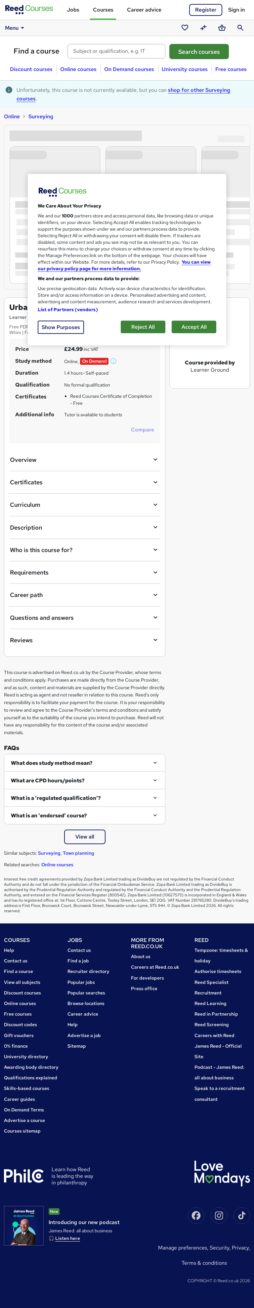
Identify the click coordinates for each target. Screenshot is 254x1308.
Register (205, 9)
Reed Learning (210, 1003)
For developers (147, 978)
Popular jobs (81, 982)
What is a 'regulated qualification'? (56, 798)
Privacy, (241, 1247)
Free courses (231, 69)
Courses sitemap (22, 1131)
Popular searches (86, 993)
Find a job (78, 961)
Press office (144, 988)
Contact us (15, 961)
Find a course (37, 51)
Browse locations (86, 1003)
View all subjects (22, 982)
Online (12, 116)
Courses (103, 9)
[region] (127, 259)
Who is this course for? (84, 550)
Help (9, 950)
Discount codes (20, 1025)
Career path (84, 595)
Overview (84, 460)
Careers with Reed (214, 1035)
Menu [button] (15, 28)
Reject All (143, 326)
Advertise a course (24, 1120)
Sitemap (76, 1046)
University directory (26, 1057)
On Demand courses (129, 69)
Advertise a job (84, 1035)
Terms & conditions (204, 1262)
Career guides (19, 1099)
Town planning (78, 853)
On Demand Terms (24, 1110)
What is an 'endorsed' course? (49, 815)
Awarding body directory (31, 1067)
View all (84, 836)
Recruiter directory (88, 971)
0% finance (16, 1046)
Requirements (84, 573)
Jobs (73, 9)
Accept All (194, 326)
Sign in (236, 9)
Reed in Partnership (216, 1014)
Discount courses (31, 69)
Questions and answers (84, 617)
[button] (113, 361)
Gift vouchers (19, 1035)
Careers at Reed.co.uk (155, 967)
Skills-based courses (26, 1088)
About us (140, 956)
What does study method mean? (52, 763)
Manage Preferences (182, 1247)
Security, (221, 1247)
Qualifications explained (30, 1078)
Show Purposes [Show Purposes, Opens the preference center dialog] (61, 326)
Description (84, 527)
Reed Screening (211, 1025)
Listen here (67, 1238)
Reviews (84, 640)
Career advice (144, 9)
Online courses (78, 69)
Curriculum (84, 505)
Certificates (84, 482)
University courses (185, 69)
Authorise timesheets (217, 971)
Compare (142, 429)
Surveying (40, 116)
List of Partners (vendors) (68, 309)
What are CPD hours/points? (48, 780)
